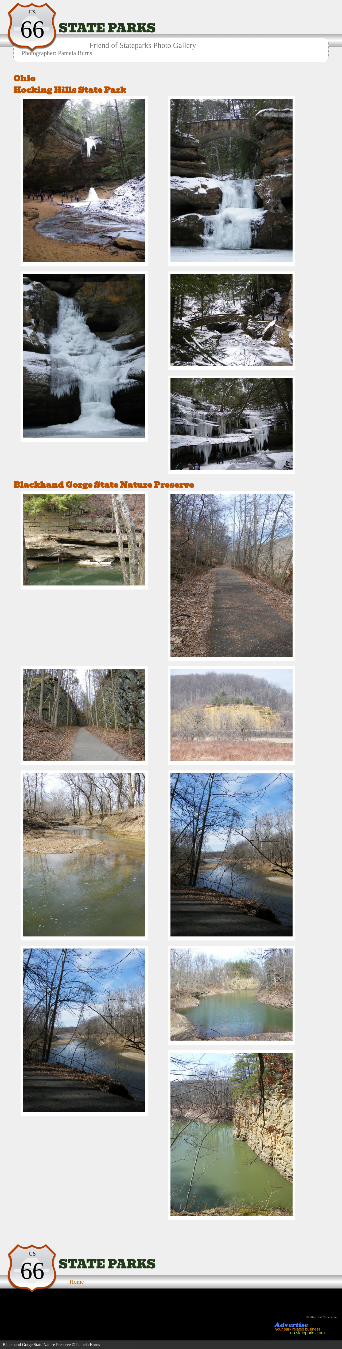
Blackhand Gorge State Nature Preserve (103, 485)
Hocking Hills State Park (69, 90)
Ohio (24, 78)
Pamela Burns (88, 1344)
